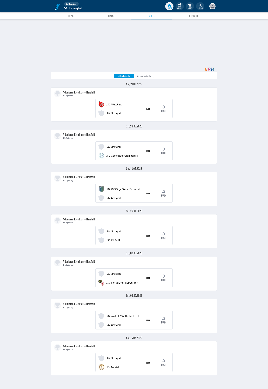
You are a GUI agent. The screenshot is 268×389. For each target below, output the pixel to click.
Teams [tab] (111, 16)
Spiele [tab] (152, 16)
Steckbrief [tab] (194, 16)
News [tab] (70, 16)
